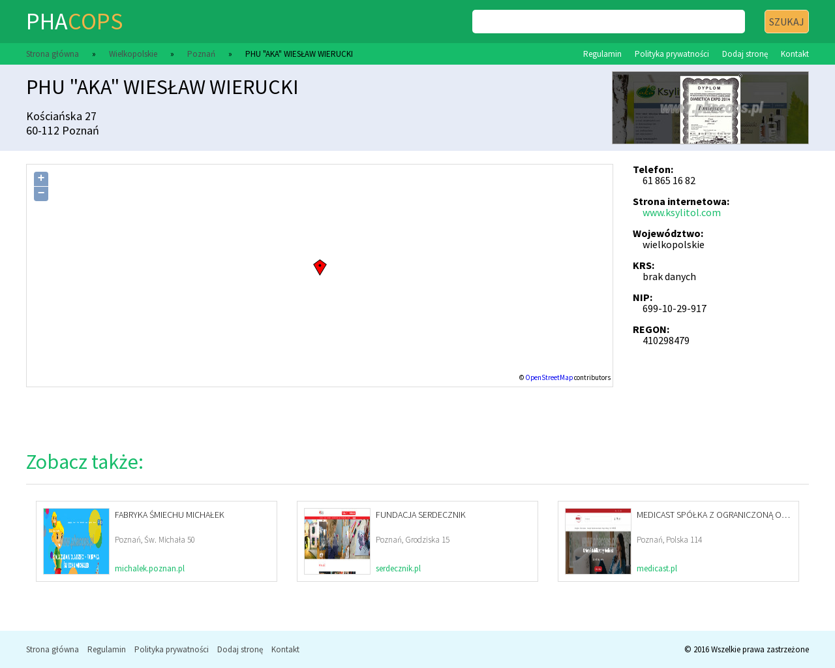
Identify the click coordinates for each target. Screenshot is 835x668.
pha (74, 21)
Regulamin (602, 53)
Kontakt (795, 53)
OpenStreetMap (549, 377)
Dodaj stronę (745, 53)
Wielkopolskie (133, 53)
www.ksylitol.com (682, 212)
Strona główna (52, 53)
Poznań (201, 53)
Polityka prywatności (672, 53)
